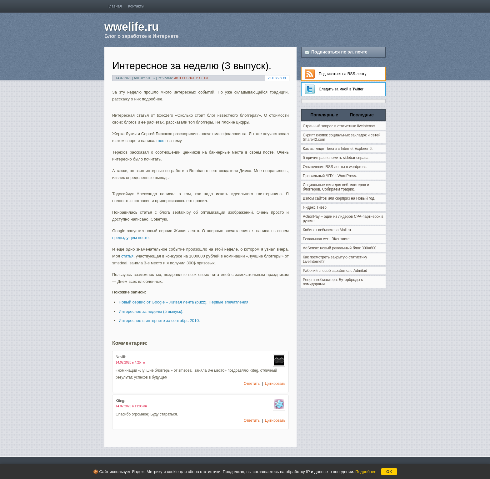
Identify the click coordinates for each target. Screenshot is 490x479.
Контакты (136, 6)
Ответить (252, 383)
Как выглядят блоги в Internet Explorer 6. (338, 148)
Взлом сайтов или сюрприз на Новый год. (339, 198)
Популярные (324, 114)
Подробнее (365, 471)
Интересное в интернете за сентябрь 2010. (159, 320)
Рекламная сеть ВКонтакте (326, 239)
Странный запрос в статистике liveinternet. (339, 126)
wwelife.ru (131, 26)
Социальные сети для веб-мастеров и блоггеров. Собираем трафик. (336, 187)
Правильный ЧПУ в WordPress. (330, 176)
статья (127, 256)
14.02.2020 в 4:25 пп (130, 362)
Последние (361, 114)
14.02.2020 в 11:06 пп (131, 406)
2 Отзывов (277, 78)
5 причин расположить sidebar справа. (336, 157)
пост (162, 140)
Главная (115, 6)
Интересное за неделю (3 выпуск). (191, 65)
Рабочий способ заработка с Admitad (335, 270)
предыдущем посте (130, 237)
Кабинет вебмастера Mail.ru (327, 230)
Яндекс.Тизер (315, 207)
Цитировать (275, 383)
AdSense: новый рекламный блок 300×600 (339, 248)
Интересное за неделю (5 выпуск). (151, 311)
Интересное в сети (191, 78)
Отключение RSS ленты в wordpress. (335, 167)
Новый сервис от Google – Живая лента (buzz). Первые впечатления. (184, 302)
